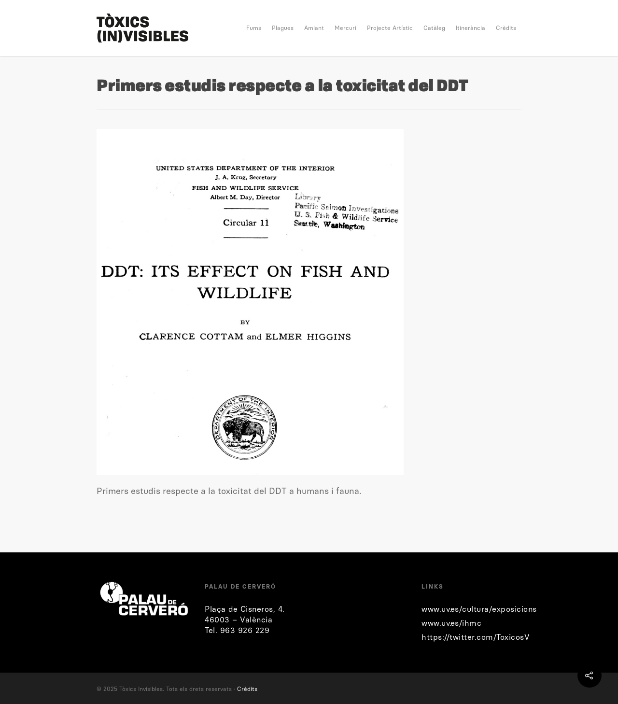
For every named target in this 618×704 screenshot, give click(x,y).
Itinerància (470, 28)
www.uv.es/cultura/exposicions (479, 609)
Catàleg (434, 28)
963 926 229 (245, 630)
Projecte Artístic (390, 28)
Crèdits (506, 28)
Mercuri (345, 28)
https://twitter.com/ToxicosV (475, 637)
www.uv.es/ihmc (451, 623)
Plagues (283, 28)
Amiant (314, 28)
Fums (253, 28)
